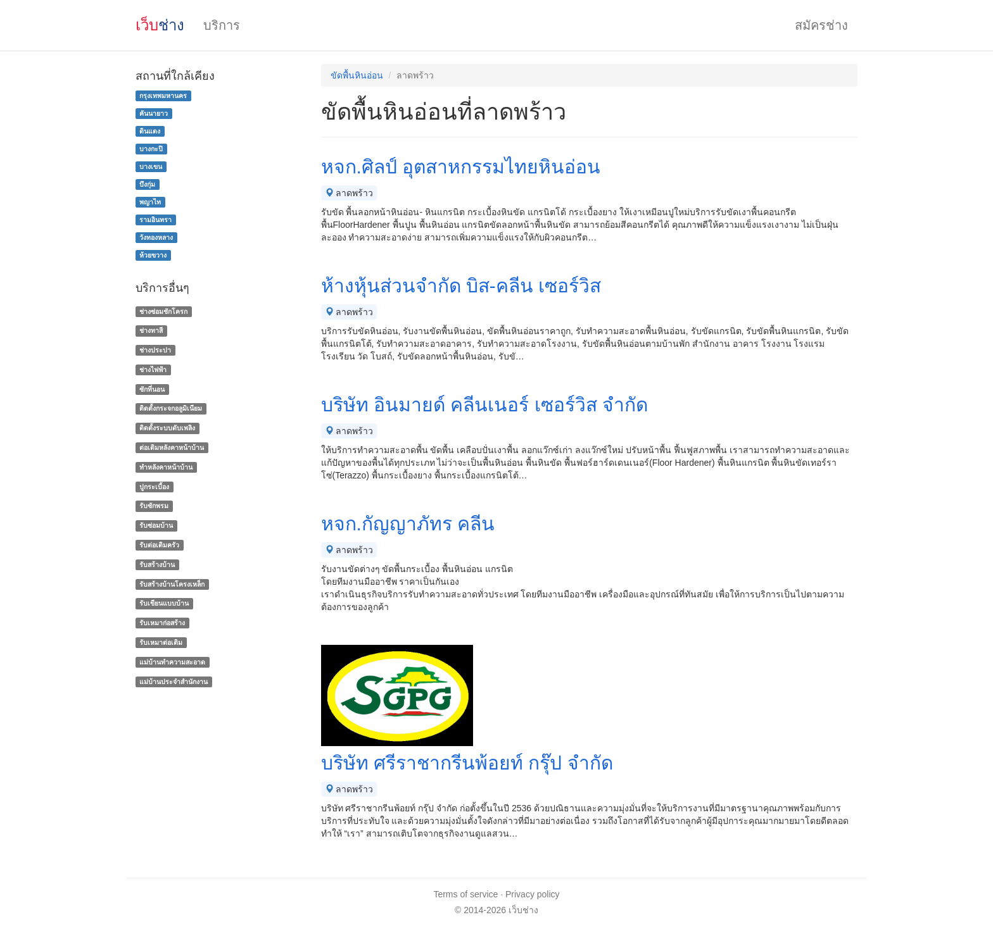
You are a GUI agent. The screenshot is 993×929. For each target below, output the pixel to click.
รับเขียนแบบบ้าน (164, 604)
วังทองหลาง (156, 237)
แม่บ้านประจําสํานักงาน (173, 681)
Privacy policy (532, 894)
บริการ (221, 25)
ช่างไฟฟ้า (153, 369)
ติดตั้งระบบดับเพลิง (167, 428)
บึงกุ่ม (147, 184)
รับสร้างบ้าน (157, 564)
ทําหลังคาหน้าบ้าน (166, 467)
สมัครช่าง (821, 25)
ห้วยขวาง (153, 255)
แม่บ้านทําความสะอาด (172, 662)
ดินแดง (149, 131)
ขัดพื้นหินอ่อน (357, 75)
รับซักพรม (153, 506)
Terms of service (465, 894)
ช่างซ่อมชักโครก (163, 311)
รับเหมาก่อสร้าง (162, 623)
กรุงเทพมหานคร (163, 95)
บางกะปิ (151, 149)
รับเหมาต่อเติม (160, 642)
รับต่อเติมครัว (159, 545)
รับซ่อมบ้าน (156, 525)
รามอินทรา (155, 219)
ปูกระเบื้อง (154, 486)
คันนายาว (153, 113)
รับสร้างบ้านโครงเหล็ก (172, 584)
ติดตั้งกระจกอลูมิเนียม (170, 409)
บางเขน (150, 166)
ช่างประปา (155, 350)
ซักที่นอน (152, 389)
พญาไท (150, 202)
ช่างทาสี (151, 330)
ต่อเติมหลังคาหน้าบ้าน (171, 447)
